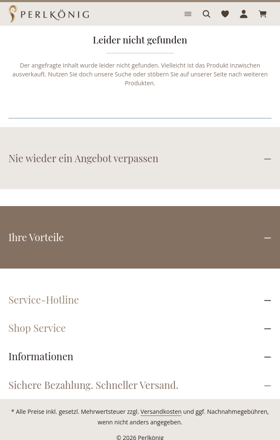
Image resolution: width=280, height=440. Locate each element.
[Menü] (187, 13)
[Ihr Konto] (243, 13)
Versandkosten (152, 402)
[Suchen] (206, 13)
